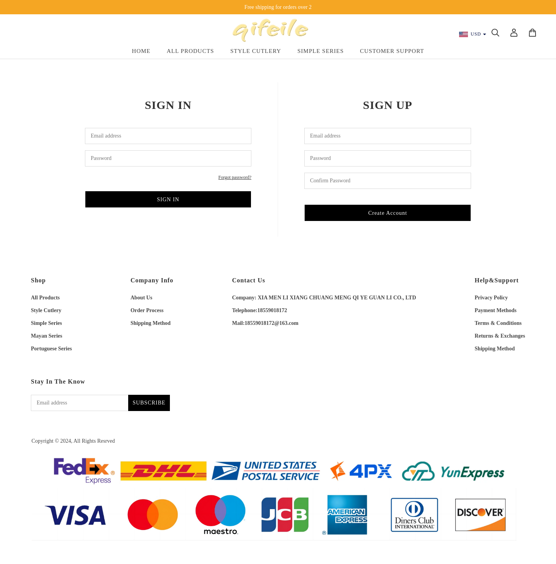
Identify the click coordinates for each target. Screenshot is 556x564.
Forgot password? (235, 177)
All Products (190, 51)
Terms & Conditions (498, 323)
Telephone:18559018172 (259, 310)
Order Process (147, 310)
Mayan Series (46, 336)
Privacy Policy (491, 298)
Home (141, 51)
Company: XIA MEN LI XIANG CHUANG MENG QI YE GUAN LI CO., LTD (324, 298)
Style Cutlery (255, 51)
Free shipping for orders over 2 (278, 7)
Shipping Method (151, 323)
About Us (141, 298)
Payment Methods (496, 310)
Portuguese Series (51, 349)
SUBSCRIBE (148, 403)
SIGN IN (168, 199)
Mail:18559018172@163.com (265, 323)
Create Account (387, 213)
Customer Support (392, 51)
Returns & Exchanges (500, 336)
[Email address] (79, 403)
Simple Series (320, 51)
